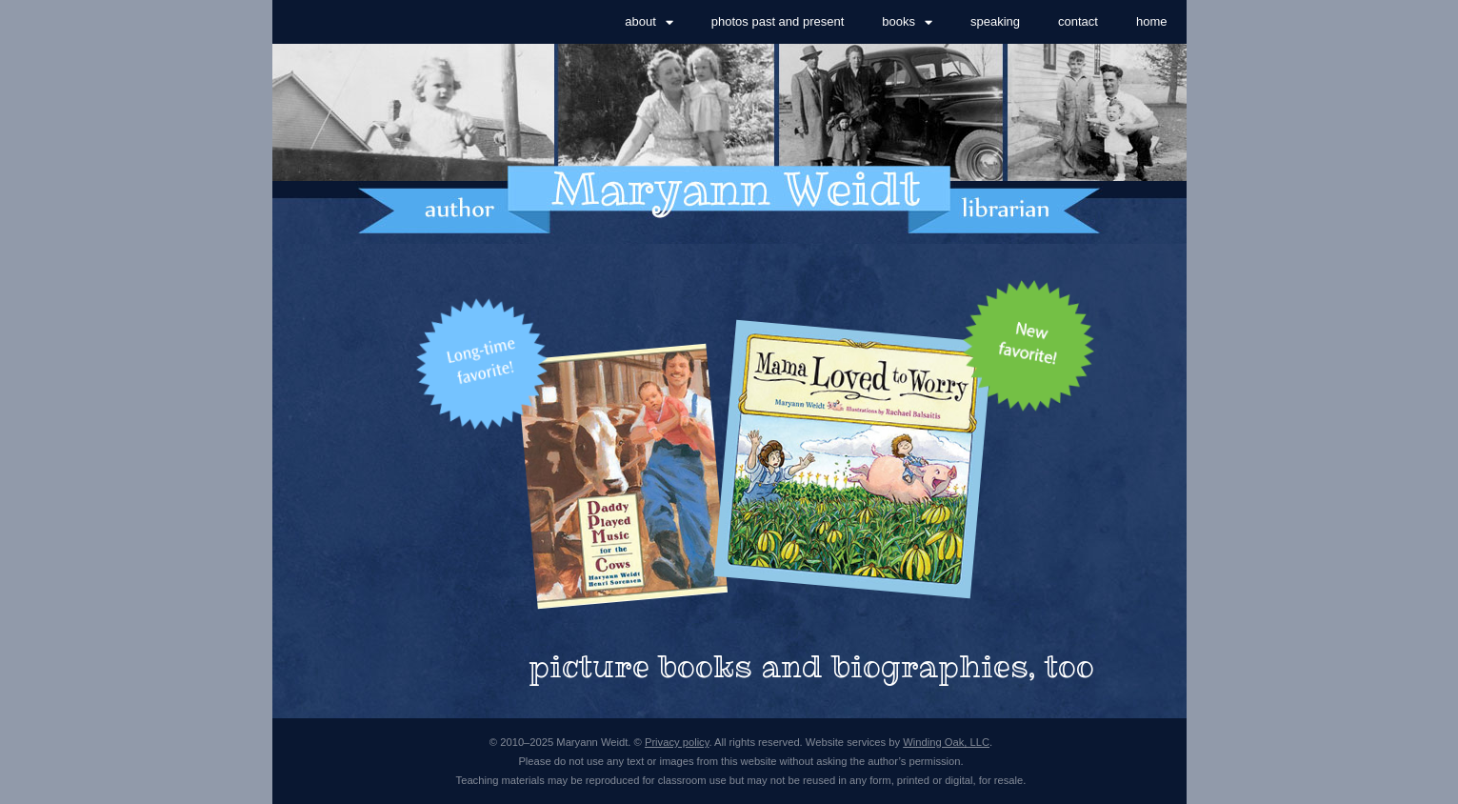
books (907, 22)
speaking (995, 21)
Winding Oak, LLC (946, 742)
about (649, 22)
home (1152, 21)
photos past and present (778, 21)
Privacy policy (677, 742)
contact (1078, 21)
